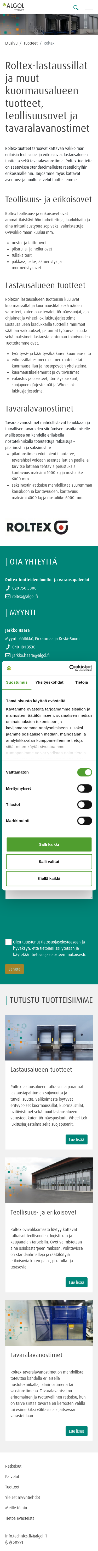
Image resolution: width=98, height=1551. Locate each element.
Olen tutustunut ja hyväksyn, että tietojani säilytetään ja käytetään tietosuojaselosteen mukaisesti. (49, 948)
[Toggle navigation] (91, 8)
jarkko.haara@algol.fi (31, 655)
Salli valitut (49, 861)
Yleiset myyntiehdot (22, 1497)
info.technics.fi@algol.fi (26, 1535)
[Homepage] (20, 7)
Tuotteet (31, 43)
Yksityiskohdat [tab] (50, 682)
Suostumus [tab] (17, 682)
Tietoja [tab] (81, 682)
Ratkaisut (13, 1466)
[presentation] (45, 915)
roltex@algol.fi (25, 596)
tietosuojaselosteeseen (61, 942)
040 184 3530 (24, 646)
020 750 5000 (24, 588)
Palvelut (12, 1476)
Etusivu (11, 43)
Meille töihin (16, 1507)
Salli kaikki (49, 844)
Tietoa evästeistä (19, 1518)
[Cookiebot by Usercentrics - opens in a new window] (70, 668)
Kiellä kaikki (49, 878)
